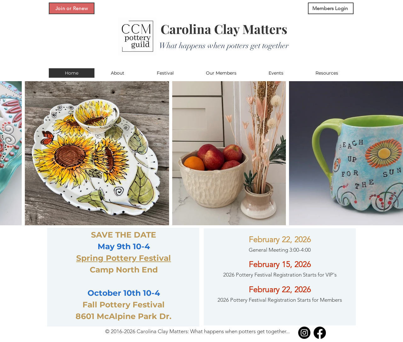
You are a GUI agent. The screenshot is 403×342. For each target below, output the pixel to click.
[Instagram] (304, 333)
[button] (117, 73)
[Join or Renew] (71, 8)
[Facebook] (320, 333)
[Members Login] (331, 8)
